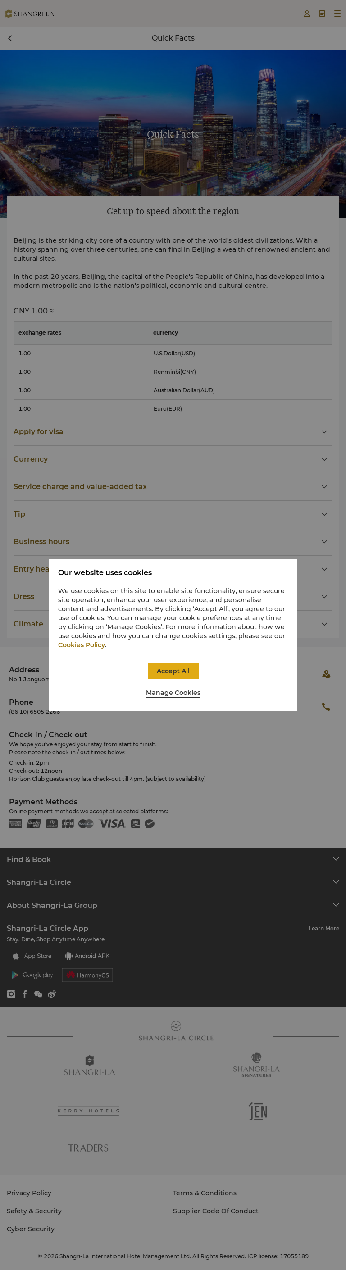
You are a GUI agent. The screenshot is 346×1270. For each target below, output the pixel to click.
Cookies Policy (81, 645)
